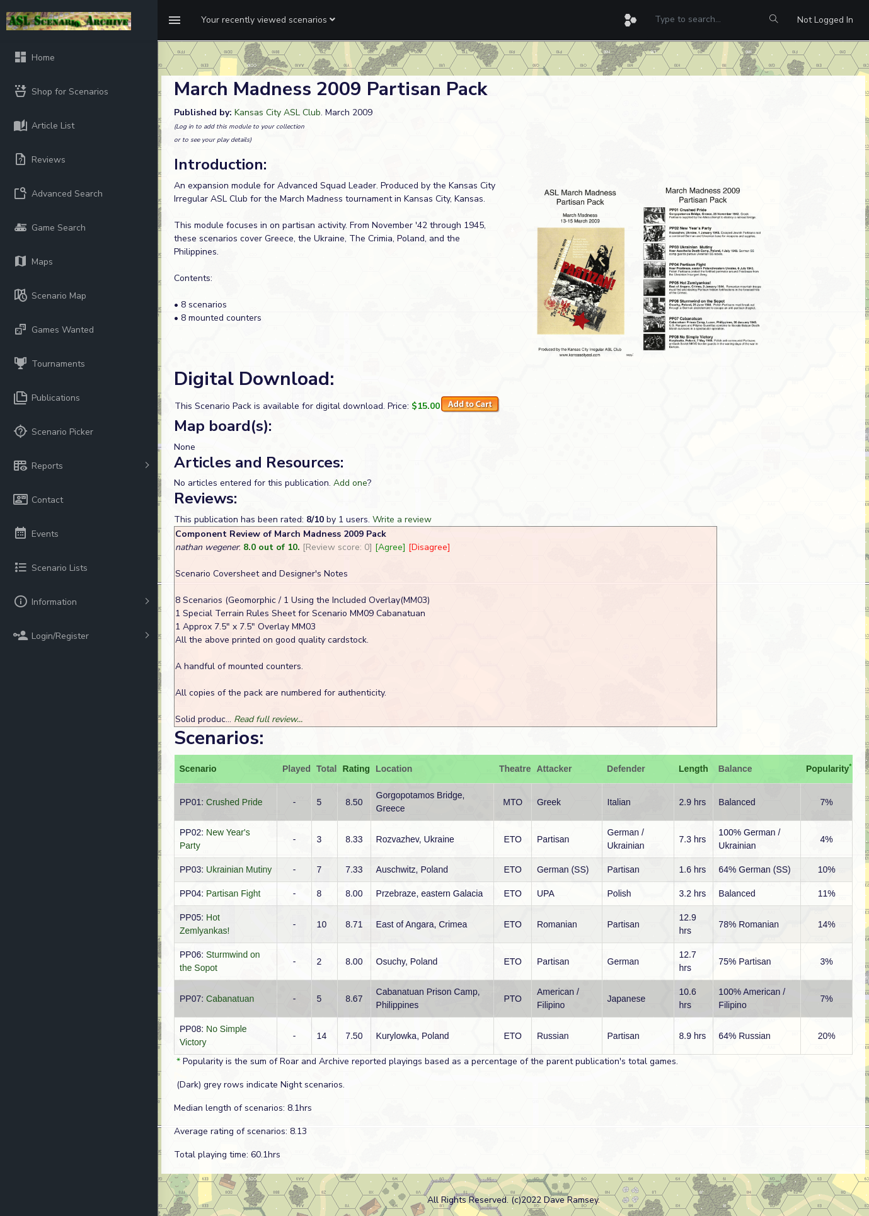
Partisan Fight (233, 893)
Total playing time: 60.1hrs (227, 1155)
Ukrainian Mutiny (239, 869)
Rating (357, 769)
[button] (268, 20)
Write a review (402, 519)
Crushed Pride (234, 802)
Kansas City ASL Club (277, 112)
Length (693, 769)
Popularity (827, 769)
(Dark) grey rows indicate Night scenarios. (259, 1085)
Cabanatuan (230, 999)
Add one (350, 483)
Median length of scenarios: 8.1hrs (243, 1108)
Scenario (198, 769)
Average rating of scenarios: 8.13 (240, 1131)
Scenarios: (218, 738)
